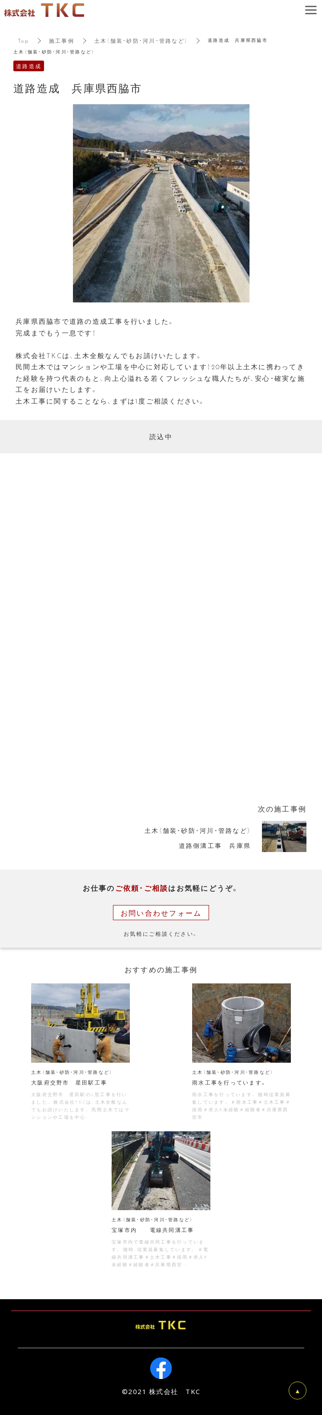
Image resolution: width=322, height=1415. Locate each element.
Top (23, 41)
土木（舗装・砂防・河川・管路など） (141, 41)
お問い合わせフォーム (161, 912)
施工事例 (61, 41)
